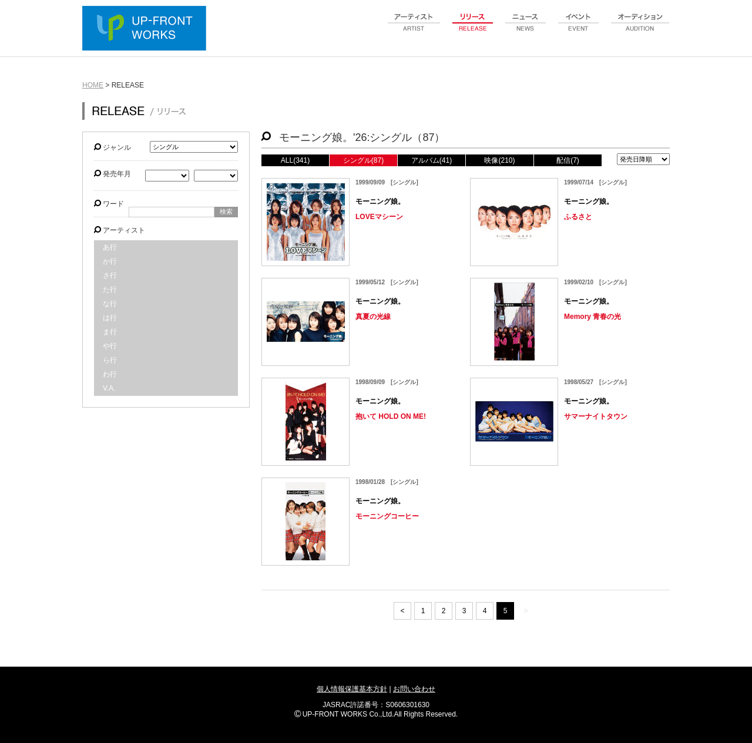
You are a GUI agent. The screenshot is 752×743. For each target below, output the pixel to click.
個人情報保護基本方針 (352, 689)
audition (640, 29)
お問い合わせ (414, 689)
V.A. (109, 388)
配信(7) (567, 160)
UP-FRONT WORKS (147, 29)
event (578, 29)
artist (414, 29)
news (525, 29)
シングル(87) (363, 160)
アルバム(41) (431, 160)
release (473, 29)
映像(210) (499, 160)
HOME (92, 85)
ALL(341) (295, 160)
